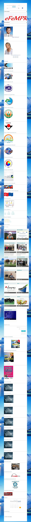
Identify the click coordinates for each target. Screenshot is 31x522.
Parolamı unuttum (23, 332)
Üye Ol (8, 5)
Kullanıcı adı (18, 327)
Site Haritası (6, 226)
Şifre (19, 328)
